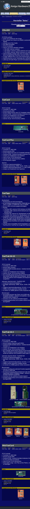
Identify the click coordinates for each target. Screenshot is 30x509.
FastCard (6, 100)
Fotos (4, 123)
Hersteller (22, 14)
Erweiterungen (14, 14)
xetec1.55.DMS (8, 319)
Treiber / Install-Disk (8, 71)
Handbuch (5, 63)
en (1, 1)
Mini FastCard (8, 445)
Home (2, 14)
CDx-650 (6, 30)
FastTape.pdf (7, 231)
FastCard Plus (8, 140)
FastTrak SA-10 (15, 225)
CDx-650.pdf (7, 65)
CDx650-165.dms (8, 73)
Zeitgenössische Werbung (9, 80)
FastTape (6, 193)
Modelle (7, 14)
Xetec (3, 33)
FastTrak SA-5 (7, 225)
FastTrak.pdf (7, 411)
